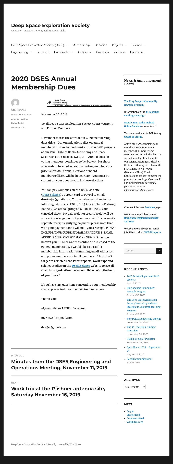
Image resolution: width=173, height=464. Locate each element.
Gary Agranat (18, 109)
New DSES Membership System (144, 318)
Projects (117, 45)
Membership (81, 45)
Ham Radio (61, 52)
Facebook (136, 52)
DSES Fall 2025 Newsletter (141, 339)
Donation (101, 45)
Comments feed (135, 418)
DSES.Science (81, 265)
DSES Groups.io (152, 232)
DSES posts (17, 122)
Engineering (19, 52)
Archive (83, 52)
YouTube (119, 52)
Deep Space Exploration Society (50, 25)
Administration (19, 119)
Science (136, 45)
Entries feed (133, 414)
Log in (130, 411)
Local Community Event (139, 359)
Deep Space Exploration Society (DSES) (37, 45)
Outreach (42, 52)
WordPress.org (135, 422)
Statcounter (8, 461)
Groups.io (102, 52)
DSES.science (51, 194)
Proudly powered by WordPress (64, 444)
